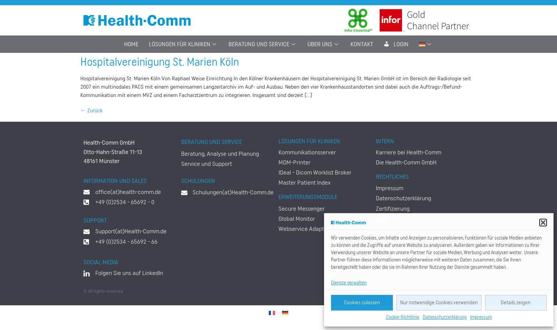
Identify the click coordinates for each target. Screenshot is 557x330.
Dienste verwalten (348, 283)
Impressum (481, 317)
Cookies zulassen (362, 302)
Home (131, 44)
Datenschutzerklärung (445, 317)
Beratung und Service (262, 44)
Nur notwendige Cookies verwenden (439, 302)
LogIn (396, 44)
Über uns (323, 44)
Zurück (91, 110)
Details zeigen (516, 302)
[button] (543, 222)
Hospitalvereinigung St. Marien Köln (159, 62)
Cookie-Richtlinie (402, 317)
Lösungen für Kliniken (183, 44)
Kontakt (361, 44)
